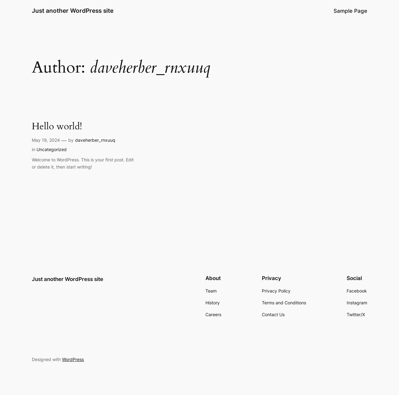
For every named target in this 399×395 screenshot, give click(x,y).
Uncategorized (51, 149)
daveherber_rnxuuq (95, 140)
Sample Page (350, 11)
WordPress (73, 359)
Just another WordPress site (72, 10)
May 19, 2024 (46, 140)
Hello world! (57, 126)
